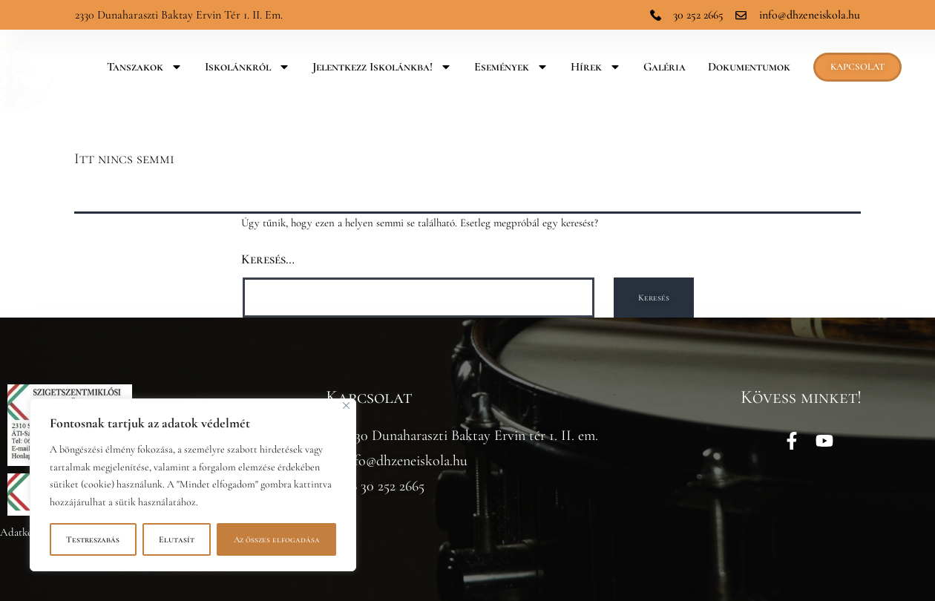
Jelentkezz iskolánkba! (382, 66)
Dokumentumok (749, 66)
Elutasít (176, 539)
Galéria (664, 66)
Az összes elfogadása (277, 539)
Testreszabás (92, 539)
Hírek (596, 66)
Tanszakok (145, 66)
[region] (193, 484)
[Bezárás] (346, 405)
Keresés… (268, 259)
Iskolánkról (247, 66)
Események (511, 66)
